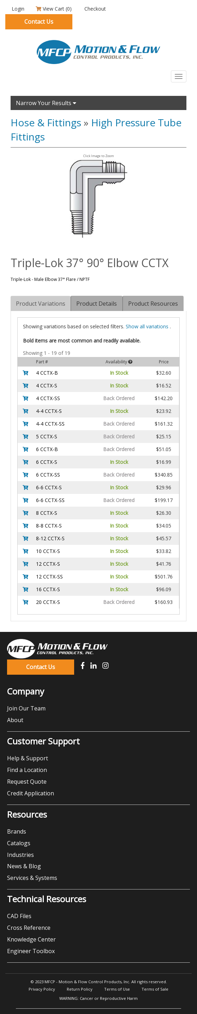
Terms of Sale (155, 989)
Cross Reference (28, 928)
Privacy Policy (42, 989)
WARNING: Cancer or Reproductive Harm (98, 998)
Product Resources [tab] (153, 303)
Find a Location (27, 770)
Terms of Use (117, 989)
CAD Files (19, 916)
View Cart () (54, 8)
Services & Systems (32, 878)
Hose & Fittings (46, 122)
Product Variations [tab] (40, 303)
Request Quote (27, 781)
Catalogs (18, 843)
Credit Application (30, 793)
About (15, 720)
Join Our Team (26, 708)
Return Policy (79, 989)
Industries (20, 855)
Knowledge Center (31, 939)
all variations (148, 326)
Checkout (94, 8)
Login (17, 8)
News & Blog (24, 866)
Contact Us (38, 21)
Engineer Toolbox (31, 951)
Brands (16, 831)
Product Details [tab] (96, 303)
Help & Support (27, 758)
